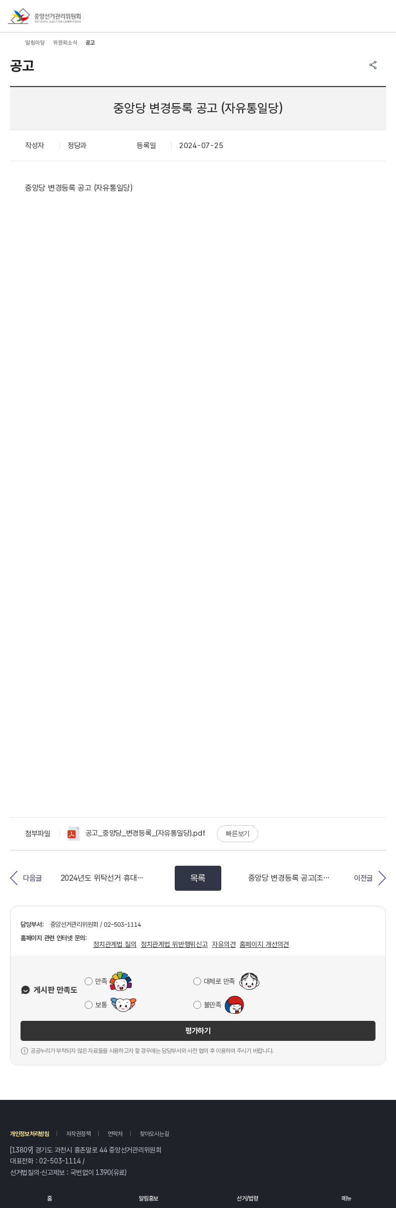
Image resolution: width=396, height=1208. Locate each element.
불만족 (212, 1005)
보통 (101, 1005)
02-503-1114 (60, 1161)
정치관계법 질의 (115, 944)
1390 (103, 1172)
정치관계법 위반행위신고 (174, 944)
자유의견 (223, 944)
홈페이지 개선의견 (264, 944)
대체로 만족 (219, 981)
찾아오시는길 (154, 1133)
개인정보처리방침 (29, 1133)
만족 (101, 981)
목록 (198, 878)
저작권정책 (78, 1133)
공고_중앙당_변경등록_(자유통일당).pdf (136, 834)
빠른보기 (237, 834)
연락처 (115, 1133)
